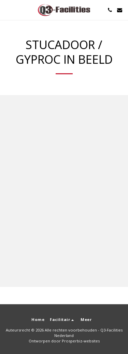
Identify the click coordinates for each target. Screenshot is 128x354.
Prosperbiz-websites (81, 340)
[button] (7, 10)
